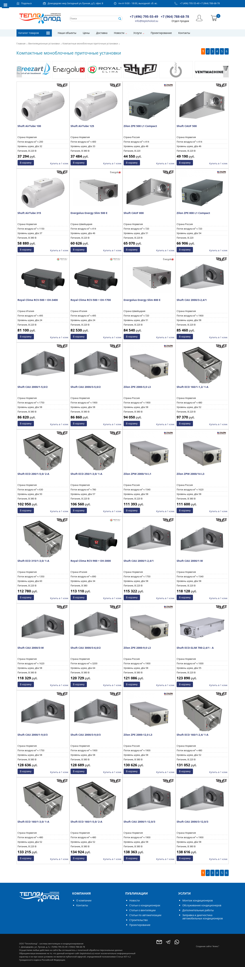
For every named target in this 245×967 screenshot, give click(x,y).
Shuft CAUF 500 (187, 126)
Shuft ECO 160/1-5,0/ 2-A (86, 821)
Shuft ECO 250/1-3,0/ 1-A (86, 474)
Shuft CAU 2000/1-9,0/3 (33, 734)
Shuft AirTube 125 (82, 126)
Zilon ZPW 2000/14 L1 (137, 474)
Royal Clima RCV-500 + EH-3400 (38, 300)
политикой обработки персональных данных (100, 950)
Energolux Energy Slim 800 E (142, 300)
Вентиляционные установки (44, 43)
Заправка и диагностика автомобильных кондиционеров (202, 916)
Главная (21, 43)
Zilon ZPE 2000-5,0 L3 (137, 387)
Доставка (101, 33)
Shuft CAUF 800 (134, 213)
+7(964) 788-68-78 (76, 946)
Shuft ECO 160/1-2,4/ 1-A (192, 734)
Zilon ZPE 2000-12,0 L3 (138, 734)
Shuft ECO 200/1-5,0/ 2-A (33, 474)
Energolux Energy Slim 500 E (89, 213)
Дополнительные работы (198, 910)
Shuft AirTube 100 (29, 126)
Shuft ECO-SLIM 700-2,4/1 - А (195, 647)
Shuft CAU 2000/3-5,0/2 (86, 387)
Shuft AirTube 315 (29, 213)
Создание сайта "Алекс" (207, 946)
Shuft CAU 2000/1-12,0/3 (139, 821)
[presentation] (19, 71)
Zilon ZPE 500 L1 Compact (140, 126)
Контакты (184, 33)
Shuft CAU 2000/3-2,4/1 (192, 300)
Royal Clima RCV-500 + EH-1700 (91, 300)
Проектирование (161, 33)
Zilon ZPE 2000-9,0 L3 (137, 647)
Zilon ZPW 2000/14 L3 (190, 474)
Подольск (26, 3)
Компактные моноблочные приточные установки (90, 43)
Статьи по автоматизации (145, 915)
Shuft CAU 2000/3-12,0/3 (192, 821)
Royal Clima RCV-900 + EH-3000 (91, 560)
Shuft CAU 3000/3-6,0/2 (86, 647)
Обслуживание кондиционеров (201, 905)
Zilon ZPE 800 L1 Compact (193, 213)
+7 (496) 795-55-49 (189, 3)
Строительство (138, 920)
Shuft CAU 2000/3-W (31, 647)
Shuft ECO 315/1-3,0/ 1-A (33, 560)
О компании (83, 900)
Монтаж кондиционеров (197, 900)
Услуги (137, 33)
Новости (119, 33)
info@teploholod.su (146, 21)
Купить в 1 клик (59, 163)
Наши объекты (67, 33)
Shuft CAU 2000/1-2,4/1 (139, 560)
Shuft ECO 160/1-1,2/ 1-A (192, 387)
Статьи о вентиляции (142, 910)
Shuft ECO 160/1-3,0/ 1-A (33, 821)
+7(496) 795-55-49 (58, 946)
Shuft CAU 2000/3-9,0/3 (86, 734)
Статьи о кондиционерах (144, 905)
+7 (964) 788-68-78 (210, 3)
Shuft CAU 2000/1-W (190, 560)
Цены (86, 33)
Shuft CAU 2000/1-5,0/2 (33, 387)
